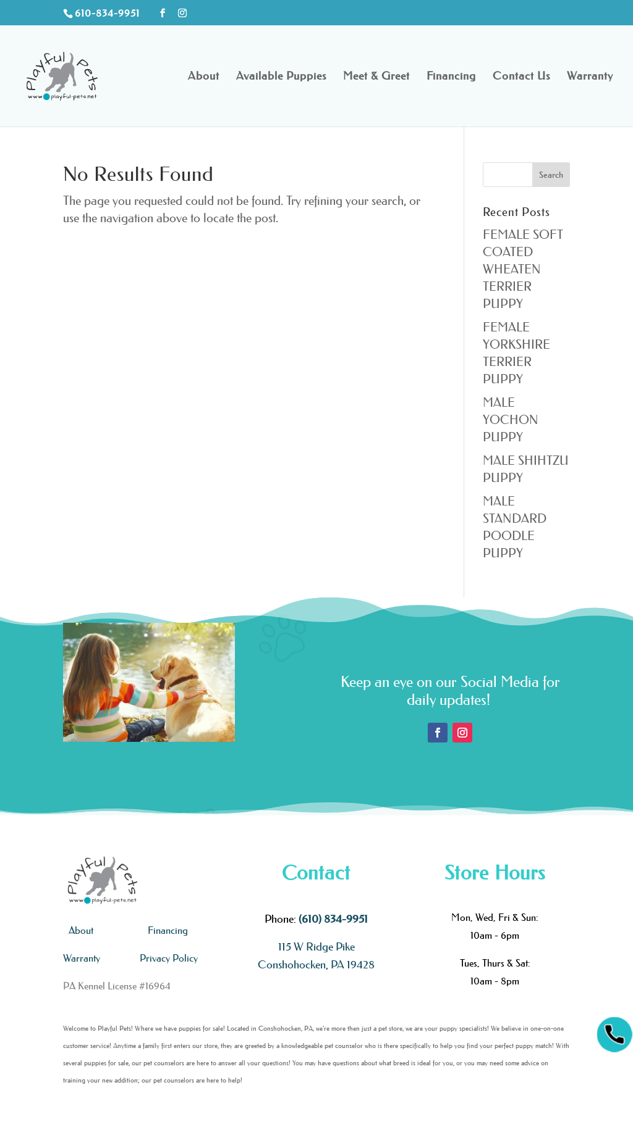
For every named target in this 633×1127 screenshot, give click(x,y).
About (203, 77)
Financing (451, 77)
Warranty (590, 77)
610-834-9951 (107, 13)
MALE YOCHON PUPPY (510, 419)
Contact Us (521, 77)
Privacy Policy (169, 958)
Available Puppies (281, 77)
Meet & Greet (376, 77)
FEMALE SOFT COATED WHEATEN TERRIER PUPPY (523, 269)
